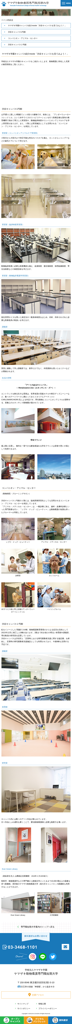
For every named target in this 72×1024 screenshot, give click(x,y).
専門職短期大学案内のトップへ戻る (37, 927)
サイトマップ (22, 1004)
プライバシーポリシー (47, 1008)
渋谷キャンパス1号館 (17, 32)
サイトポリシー (23, 1008)
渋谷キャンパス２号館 (17, 45)
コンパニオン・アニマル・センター (23, 38)
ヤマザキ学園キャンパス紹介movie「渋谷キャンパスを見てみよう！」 (37, 25)
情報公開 (42, 1004)
